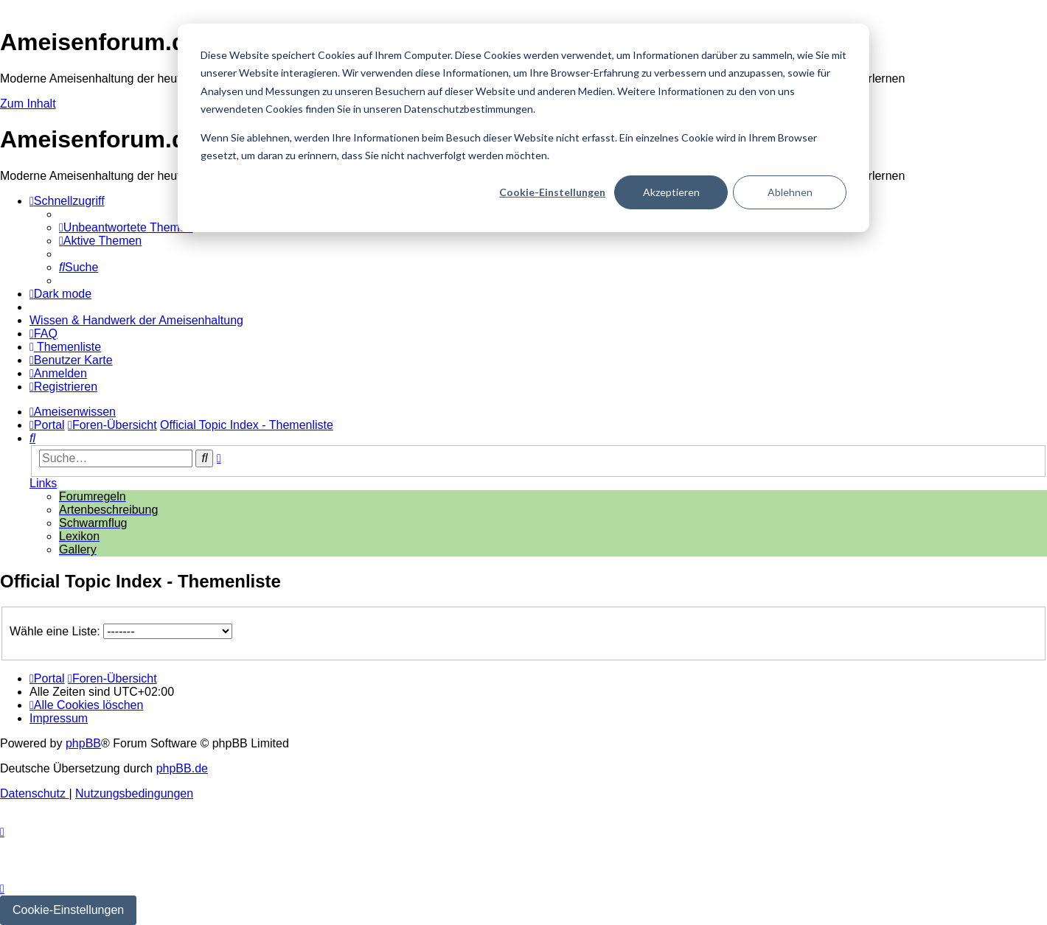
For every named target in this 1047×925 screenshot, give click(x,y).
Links (43, 483)
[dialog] (523, 128)
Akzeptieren (671, 192)
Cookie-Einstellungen (552, 192)
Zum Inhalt (28, 103)
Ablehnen (790, 192)
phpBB (83, 743)
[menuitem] (126, 227)
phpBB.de (182, 768)
